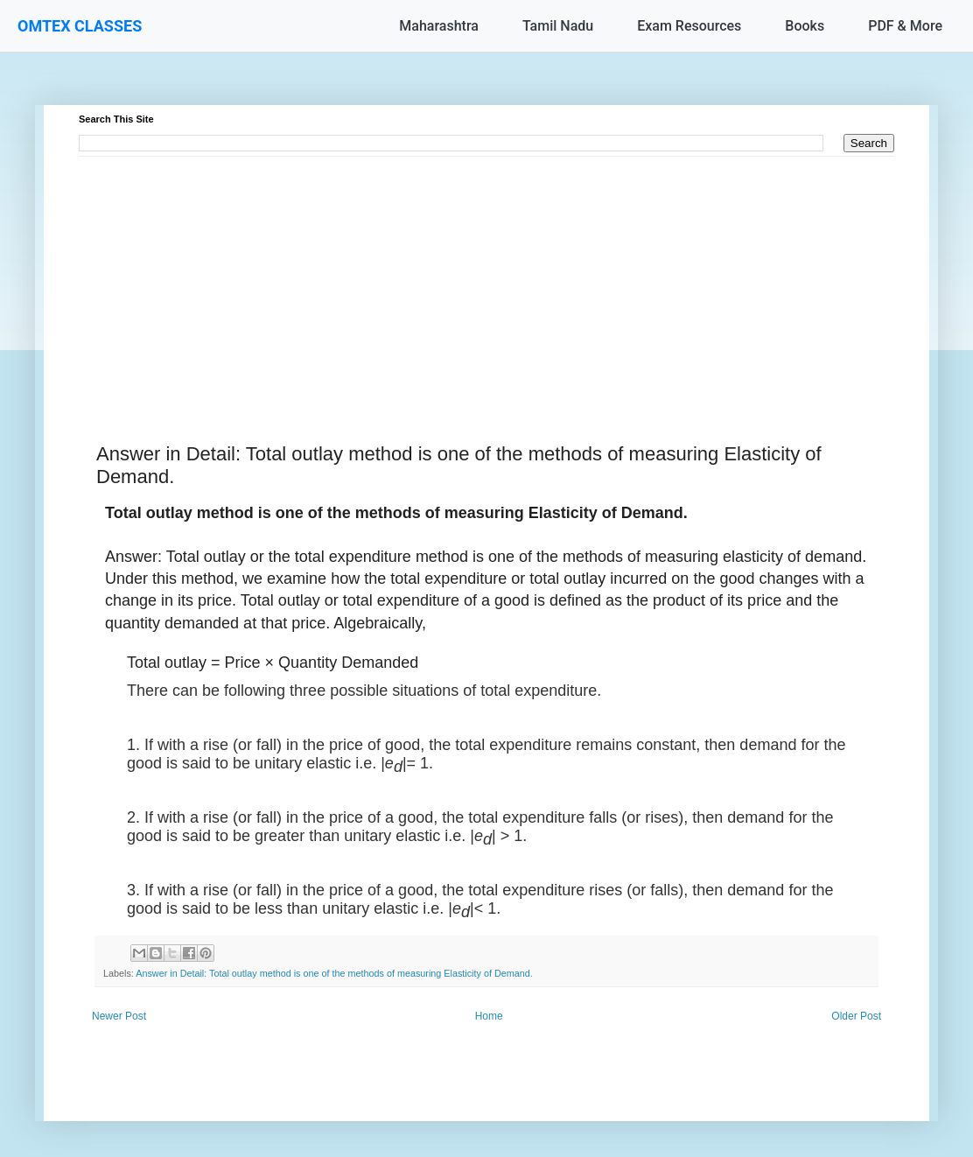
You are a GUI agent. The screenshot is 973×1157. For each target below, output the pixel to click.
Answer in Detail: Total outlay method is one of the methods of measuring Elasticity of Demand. (334, 973)
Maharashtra (439, 26)
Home (489, 1016)
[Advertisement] (486, 279)
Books (804, 26)
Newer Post (119, 1016)
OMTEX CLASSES (80, 26)
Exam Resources (689, 26)
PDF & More (905, 26)
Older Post (856, 1016)
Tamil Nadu (557, 26)
